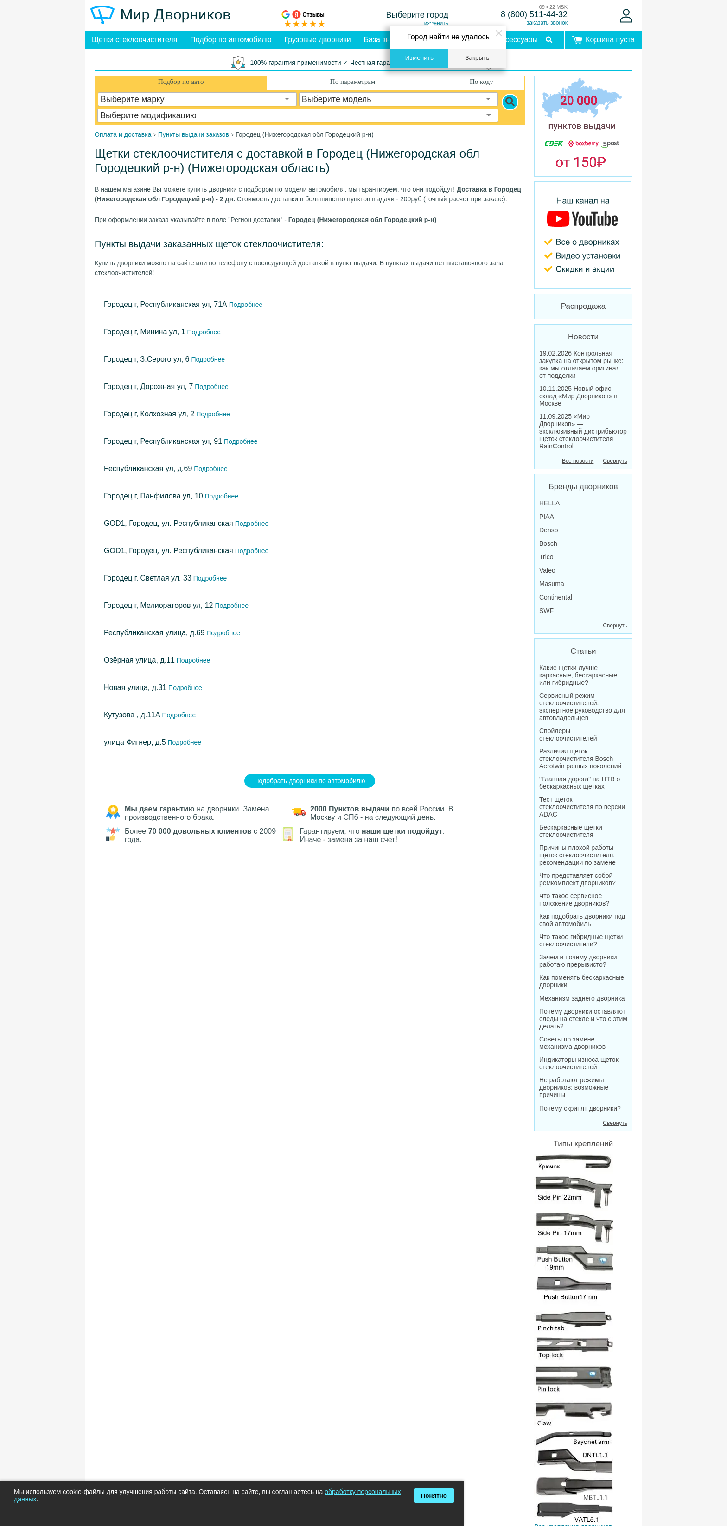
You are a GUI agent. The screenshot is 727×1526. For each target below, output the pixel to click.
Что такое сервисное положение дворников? (574, 899)
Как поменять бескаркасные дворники (581, 981)
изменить (436, 23)
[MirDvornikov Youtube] (583, 235)
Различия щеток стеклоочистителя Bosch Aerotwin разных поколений (580, 758)
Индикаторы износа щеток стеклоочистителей (579, 1063)
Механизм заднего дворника (582, 998)
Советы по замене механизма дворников (572, 1042)
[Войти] (626, 16)
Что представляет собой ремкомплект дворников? (577, 879)
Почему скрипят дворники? (580, 1108)
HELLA (549, 503)
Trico (546, 557)
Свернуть (615, 461)
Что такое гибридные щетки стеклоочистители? (581, 940)
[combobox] (197, 99)
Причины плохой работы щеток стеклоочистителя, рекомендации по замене (577, 855)
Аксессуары (517, 40)
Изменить (419, 57)
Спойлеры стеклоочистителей (568, 734)
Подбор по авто (181, 81)
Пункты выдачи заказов (193, 134)
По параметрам (352, 81)
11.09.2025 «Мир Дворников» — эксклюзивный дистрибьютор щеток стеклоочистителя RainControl (583, 431)
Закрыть (477, 57)
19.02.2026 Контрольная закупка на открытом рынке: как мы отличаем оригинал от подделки (581, 364)
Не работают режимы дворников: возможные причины (573, 1087)
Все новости (577, 461)
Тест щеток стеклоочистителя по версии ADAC (582, 807)
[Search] (510, 102)
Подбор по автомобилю (230, 40)
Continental (555, 597)
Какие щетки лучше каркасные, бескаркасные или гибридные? (578, 675)
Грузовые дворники (318, 40)
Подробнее (245, 304)
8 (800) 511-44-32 (534, 14)
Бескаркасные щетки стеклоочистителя (570, 831)
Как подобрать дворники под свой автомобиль (582, 920)
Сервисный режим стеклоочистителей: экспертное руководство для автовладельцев (582, 706)
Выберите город (417, 14)
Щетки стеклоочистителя (134, 40)
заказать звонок (547, 22)
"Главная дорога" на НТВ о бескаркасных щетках (579, 782)
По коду (481, 81)
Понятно (434, 1495)
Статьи (583, 651)
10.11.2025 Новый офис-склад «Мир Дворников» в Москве (578, 396)
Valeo (547, 570)
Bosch (548, 543)
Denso (548, 530)
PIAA (546, 516)
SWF (546, 610)
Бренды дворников (583, 486)
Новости (583, 336)
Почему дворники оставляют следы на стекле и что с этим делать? (583, 1019)
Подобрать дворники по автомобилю (310, 781)
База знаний (385, 40)
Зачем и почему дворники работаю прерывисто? (578, 960)
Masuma (551, 583)
